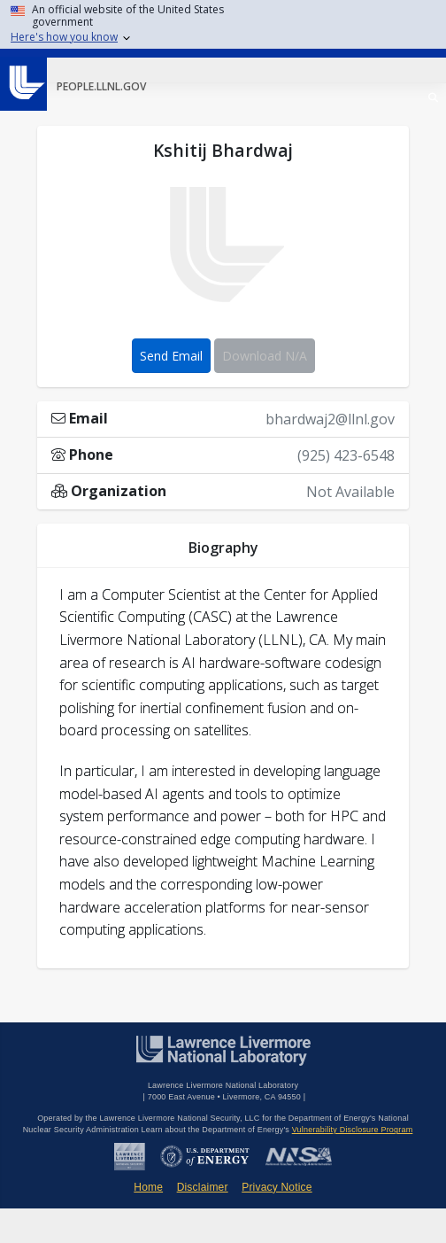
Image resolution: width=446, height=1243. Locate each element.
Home (148, 1187)
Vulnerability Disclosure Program (352, 1129)
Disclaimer (202, 1187)
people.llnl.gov (101, 86)
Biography (223, 547)
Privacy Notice (277, 1187)
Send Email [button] (171, 355)
